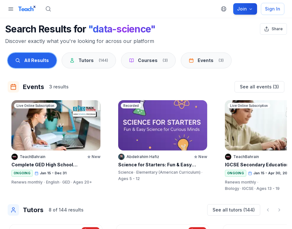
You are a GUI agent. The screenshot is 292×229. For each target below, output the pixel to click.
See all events (259, 87)
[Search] (48, 9)
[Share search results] (273, 29)
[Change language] (223, 9)
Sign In (272, 8)
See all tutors (234, 210)
